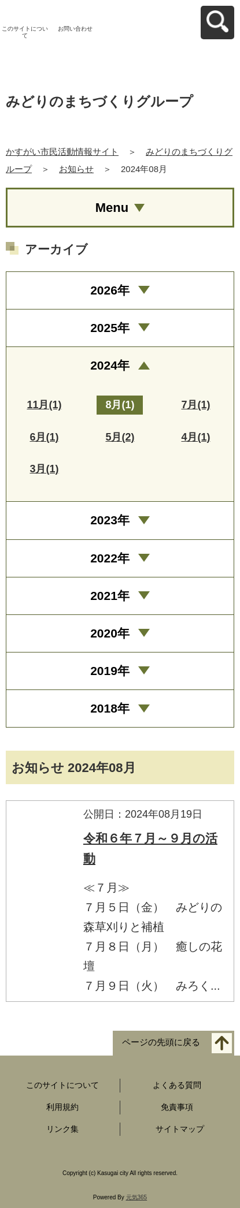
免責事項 (177, 1107)
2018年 (110, 708)
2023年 (110, 520)
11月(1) (44, 405)
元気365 (136, 1197)
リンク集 (62, 1129)
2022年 (110, 558)
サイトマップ (180, 1129)
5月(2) (119, 437)
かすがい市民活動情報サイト (62, 151)
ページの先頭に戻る (161, 1042)
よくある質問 (177, 1085)
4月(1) (195, 437)
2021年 (110, 595)
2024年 (110, 365)
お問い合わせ (75, 28)
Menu (111, 207)
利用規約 (62, 1107)
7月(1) (195, 405)
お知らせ (76, 169)
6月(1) (43, 437)
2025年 (110, 327)
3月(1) (43, 469)
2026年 (110, 290)
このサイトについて (25, 32)
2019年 (110, 670)
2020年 (110, 633)
